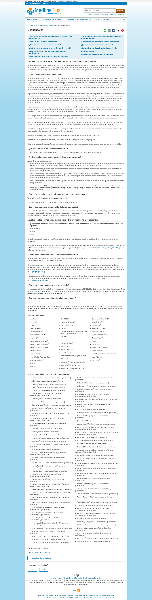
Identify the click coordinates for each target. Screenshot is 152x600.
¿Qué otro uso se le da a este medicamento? (45, 45)
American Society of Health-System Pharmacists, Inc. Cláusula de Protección (76, 578)
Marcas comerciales (88, 51)
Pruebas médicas (84, 20)
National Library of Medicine (45, 597)
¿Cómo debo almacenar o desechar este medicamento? (100, 42)
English (122, 20)
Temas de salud (33, 20)
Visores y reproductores (92, 595)
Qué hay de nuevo (107, 14)
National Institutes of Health (107, 597)
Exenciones (41, 595)
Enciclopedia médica (103, 20)
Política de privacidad (60, 595)
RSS (76, 590)
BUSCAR (120, 10)
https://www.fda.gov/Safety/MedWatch (107, 248)
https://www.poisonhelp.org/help (39, 291)
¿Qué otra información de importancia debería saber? (100, 48)
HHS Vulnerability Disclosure (106, 595)
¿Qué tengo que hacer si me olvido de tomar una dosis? (49, 56)
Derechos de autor (50, 595)
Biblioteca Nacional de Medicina (38, 3)
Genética (70, 20)
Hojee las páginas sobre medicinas (38, 552)
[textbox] (100, 10)
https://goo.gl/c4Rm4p (38, 272)
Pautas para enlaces (80, 595)
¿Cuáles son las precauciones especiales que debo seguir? (50, 48)
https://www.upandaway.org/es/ (37, 280)
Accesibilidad (70, 595)
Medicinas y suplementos (53, 20)
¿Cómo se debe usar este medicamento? (43, 42)
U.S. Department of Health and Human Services (87, 597)
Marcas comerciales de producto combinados (97, 54)
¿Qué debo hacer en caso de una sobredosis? (97, 45)
